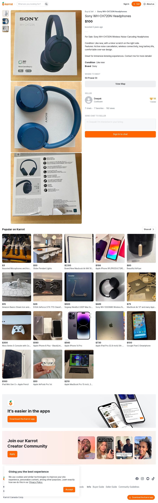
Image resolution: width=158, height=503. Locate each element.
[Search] (46, 4)
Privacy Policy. (36, 482)
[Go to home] (7, 4)
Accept (69, 489)
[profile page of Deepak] (88, 100)
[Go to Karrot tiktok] (153, 478)
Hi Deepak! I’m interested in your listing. (120, 124)
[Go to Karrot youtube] (147, 478)
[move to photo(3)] (5, 29)
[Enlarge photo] (46, 45)
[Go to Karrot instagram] (142, 478)
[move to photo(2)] (5, 21)
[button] (149, 229)
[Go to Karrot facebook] (137, 478)
